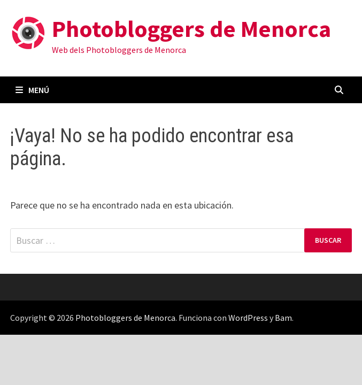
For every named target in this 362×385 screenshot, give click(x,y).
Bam (283, 317)
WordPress (248, 317)
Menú (32, 89)
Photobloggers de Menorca (191, 28)
